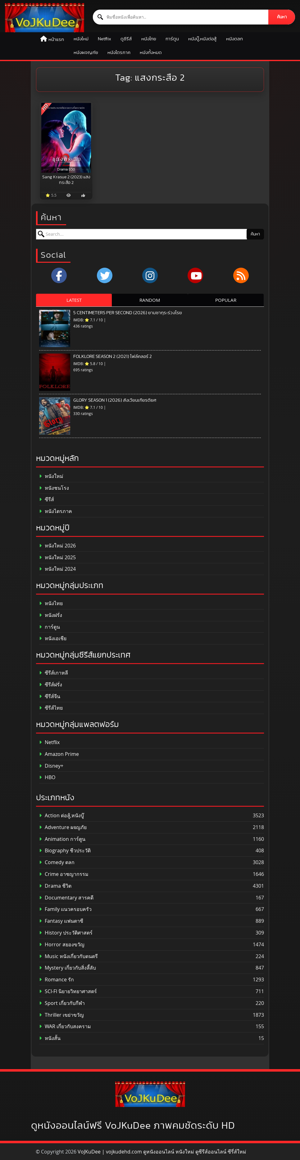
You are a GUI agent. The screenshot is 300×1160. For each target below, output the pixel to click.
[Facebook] (59, 275)
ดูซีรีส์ (126, 39)
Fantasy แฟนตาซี (61, 921)
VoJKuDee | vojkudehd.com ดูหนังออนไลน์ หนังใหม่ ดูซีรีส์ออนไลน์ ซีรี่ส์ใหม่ (162, 1151)
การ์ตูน (172, 39)
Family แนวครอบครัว (65, 909)
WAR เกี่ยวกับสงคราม (65, 1026)
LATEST (74, 300)
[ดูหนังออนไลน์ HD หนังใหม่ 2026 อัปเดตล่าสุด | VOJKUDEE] (44, 17)
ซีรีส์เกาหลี (53, 673)
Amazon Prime (59, 754)
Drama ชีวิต (55, 886)
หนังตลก (234, 39)
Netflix (104, 39)
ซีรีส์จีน (49, 696)
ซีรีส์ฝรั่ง (50, 684)
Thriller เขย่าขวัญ (61, 1015)
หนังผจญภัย (86, 52)
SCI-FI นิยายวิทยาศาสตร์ (68, 991)
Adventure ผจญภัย (63, 827)
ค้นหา (282, 17)
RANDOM (149, 300)
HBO (47, 777)
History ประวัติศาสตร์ (66, 933)
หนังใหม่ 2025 (57, 557)
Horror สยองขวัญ (61, 944)
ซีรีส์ (46, 499)
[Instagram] (150, 275)
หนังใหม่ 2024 (57, 569)
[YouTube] (195, 275)
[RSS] (241, 275)
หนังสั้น (50, 1038)
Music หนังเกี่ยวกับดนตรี (68, 956)
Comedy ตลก (57, 862)
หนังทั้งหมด (151, 52)
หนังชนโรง (54, 488)
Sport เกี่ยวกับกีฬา (62, 1003)
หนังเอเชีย (52, 638)
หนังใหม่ (81, 39)
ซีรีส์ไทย (51, 708)
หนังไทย (148, 39)
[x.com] (104, 275)
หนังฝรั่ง (50, 615)
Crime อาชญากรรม (64, 874)
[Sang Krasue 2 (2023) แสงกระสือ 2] (66, 138)
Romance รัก (56, 979)
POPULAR (225, 300)
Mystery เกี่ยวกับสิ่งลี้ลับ (67, 968)
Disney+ (51, 766)
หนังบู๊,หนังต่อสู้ (202, 39)
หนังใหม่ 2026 (57, 545)
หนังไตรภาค (118, 52)
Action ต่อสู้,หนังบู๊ (61, 815)
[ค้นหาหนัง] (181, 17)
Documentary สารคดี (66, 898)
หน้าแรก (56, 39)
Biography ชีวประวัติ (65, 850)
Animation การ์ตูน (62, 839)
